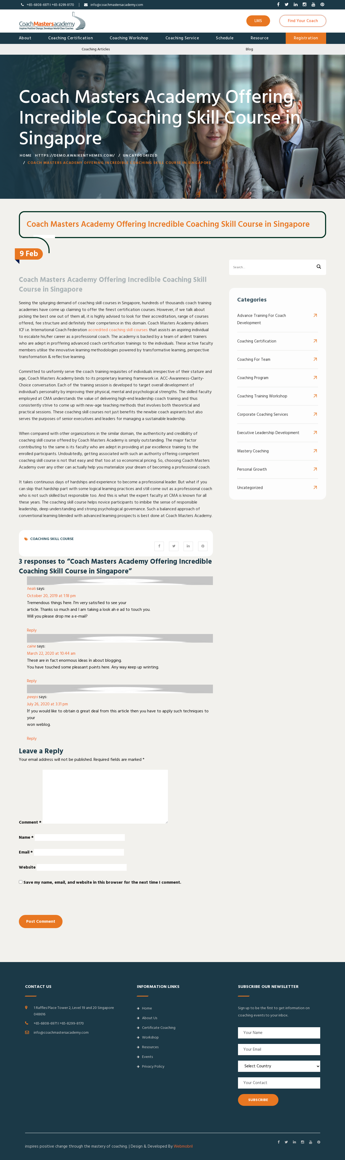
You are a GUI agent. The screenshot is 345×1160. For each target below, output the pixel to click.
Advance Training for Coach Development (261, 325)
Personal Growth (252, 475)
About (25, 38)
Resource (260, 38)
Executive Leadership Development (268, 438)
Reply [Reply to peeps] (31, 738)
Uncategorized (140, 157)
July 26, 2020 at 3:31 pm (47, 704)
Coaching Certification (70, 38)
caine (31, 646)
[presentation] (56, 903)
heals (31, 588)
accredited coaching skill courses (118, 336)
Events (145, 1057)
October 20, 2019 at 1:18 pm (51, 596)
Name (26, 837)
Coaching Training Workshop (262, 402)
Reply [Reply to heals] (31, 630)
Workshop (148, 1037)
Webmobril (183, 1146)
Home (26, 157)
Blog (249, 49)
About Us (147, 1018)
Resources (147, 1047)
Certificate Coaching (156, 1027)
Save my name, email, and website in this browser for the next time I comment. (102, 882)
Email (26, 852)
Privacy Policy (150, 1066)
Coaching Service (182, 38)
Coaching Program (252, 383)
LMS (258, 21)
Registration (306, 38)
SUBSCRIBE (258, 1100)
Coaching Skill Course (52, 539)
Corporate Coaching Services (262, 420)
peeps (32, 697)
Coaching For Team (253, 365)
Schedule (225, 38)
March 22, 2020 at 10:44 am (51, 653)
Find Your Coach (303, 21)
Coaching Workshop (129, 38)
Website (27, 867)
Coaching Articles (96, 49)
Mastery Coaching (253, 457)
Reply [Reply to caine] (31, 681)
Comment (30, 822)
